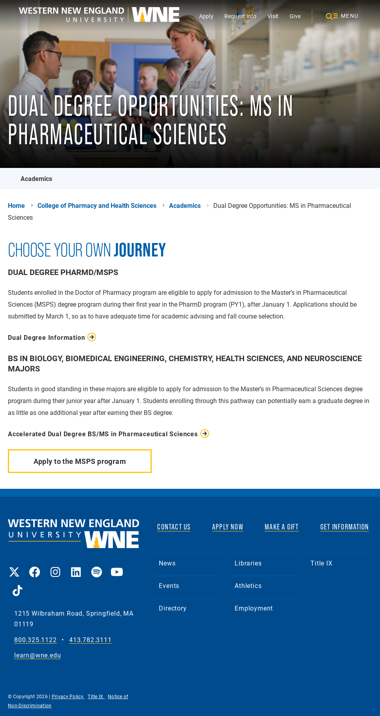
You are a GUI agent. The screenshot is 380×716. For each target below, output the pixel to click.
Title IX (321, 563)
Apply (206, 16)
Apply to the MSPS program (80, 461)
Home (16, 205)
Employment (254, 608)
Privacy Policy (68, 696)
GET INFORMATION (344, 526)
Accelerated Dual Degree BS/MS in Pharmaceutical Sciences (103, 434)
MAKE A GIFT (282, 526)
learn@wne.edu (37, 655)
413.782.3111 (90, 640)
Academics (36, 178)
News (167, 563)
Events (169, 585)
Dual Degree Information (46, 337)
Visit (272, 16)
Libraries (248, 563)
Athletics (248, 585)
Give (295, 16)
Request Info (240, 16)
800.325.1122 (35, 640)
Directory (172, 608)
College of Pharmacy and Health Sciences (97, 205)
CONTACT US (173, 526)
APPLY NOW (227, 526)
